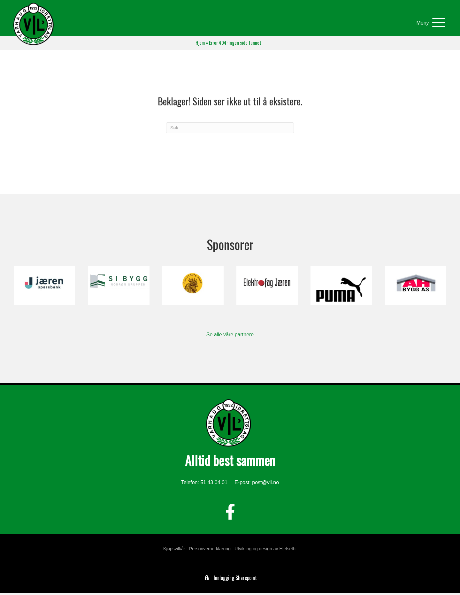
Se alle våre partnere (230, 336)
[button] (428, 24)
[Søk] (230, 129)
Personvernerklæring (210, 550)
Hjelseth (287, 550)
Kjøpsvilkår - (175, 550)
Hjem (200, 44)
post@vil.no (265, 484)
